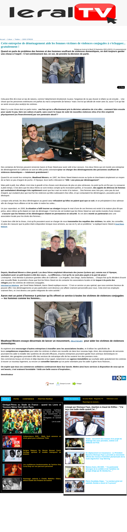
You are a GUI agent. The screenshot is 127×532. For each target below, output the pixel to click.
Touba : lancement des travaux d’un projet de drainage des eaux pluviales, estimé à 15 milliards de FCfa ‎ (105, 440)
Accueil (2, 39)
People (7, 399)
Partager (81, 383)
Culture (9, 39)
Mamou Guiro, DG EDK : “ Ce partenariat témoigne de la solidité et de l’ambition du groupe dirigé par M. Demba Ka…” (105, 468)
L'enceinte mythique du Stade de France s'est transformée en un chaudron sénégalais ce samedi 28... (52, 414)
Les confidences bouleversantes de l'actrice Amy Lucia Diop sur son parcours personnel (42, 465)
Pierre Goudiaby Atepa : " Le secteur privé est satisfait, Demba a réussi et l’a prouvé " (102, 482)
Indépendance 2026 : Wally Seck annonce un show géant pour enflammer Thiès (42, 436)
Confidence (31, 399)
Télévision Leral (115, 398)
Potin (18, 399)
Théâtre (16, 39)
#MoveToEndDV (76, 341)
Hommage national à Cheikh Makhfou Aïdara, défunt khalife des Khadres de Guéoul (42, 479)
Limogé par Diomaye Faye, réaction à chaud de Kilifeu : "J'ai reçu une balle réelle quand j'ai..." (93, 408)
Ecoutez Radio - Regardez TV (95, 398)
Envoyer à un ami (63, 383)
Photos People (51, 399)
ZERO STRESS (26, 39)
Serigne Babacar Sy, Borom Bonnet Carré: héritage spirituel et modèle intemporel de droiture (42, 451)
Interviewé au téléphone (9, 285)
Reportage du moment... (93, 402)
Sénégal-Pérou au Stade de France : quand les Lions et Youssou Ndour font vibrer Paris (31, 406)
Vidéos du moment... (72, 399)
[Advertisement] (63, 32)
